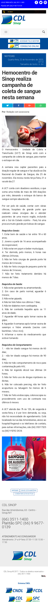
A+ (42, 64)
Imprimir (15, 490)
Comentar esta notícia (24, 494)
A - (40, 64)
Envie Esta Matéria (28, 490)
